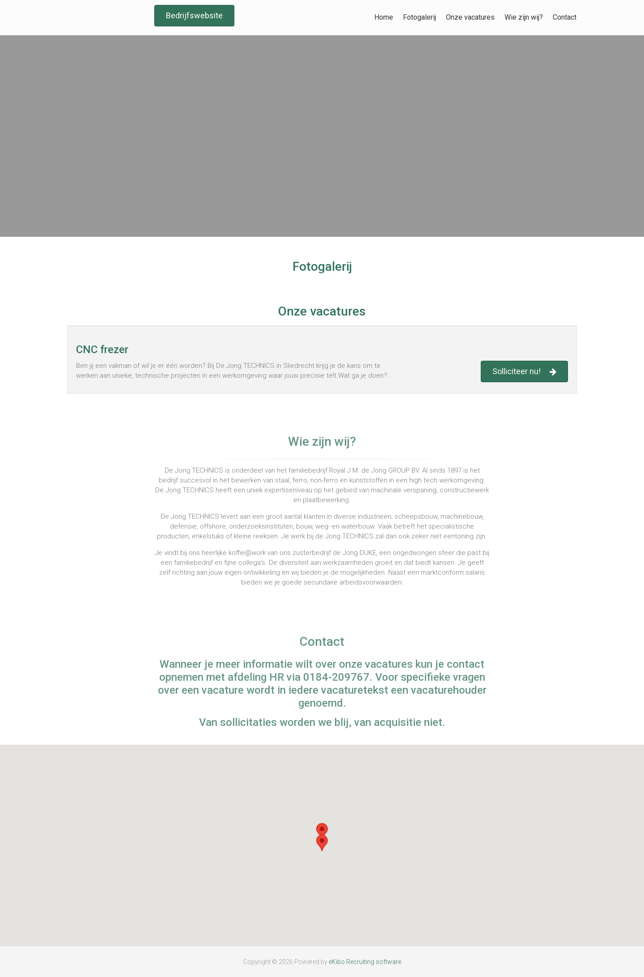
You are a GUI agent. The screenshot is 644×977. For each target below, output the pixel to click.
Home (383, 17)
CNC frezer (102, 349)
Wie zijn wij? (523, 17)
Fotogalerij (419, 17)
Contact (564, 17)
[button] (322, 831)
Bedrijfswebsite (194, 15)
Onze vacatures (470, 17)
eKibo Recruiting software (365, 961)
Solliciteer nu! (524, 371)
